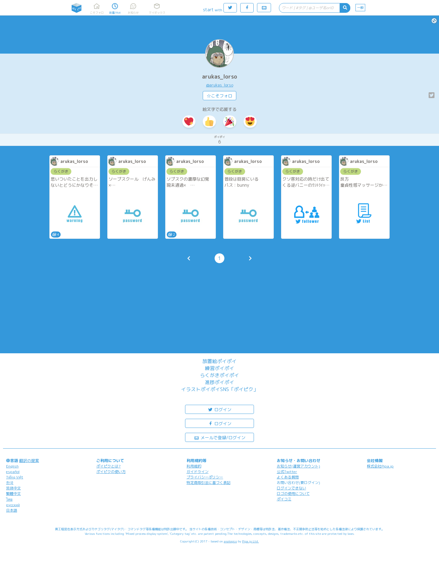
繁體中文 (13, 493)
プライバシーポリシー (205, 477)
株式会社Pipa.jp (380, 466)
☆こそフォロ (219, 96)
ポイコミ (284, 499)
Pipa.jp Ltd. (250, 541)
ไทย (9, 499)
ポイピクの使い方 (111, 471)
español (13, 471)
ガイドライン (198, 471)
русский (13, 504)
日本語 (11, 510)
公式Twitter (287, 471)
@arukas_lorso (219, 85)
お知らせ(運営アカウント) (298, 466)
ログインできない (291, 488)
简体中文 (13, 488)
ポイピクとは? (108, 466)
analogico (230, 541)
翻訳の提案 (29, 460)
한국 (9, 482)
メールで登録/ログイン (219, 437)
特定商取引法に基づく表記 (208, 482)
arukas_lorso (219, 76)
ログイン (219, 409)
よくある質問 (288, 477)
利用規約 (194, 466)
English (12, 466)
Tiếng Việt (14, 477)
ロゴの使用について (293, 493)
